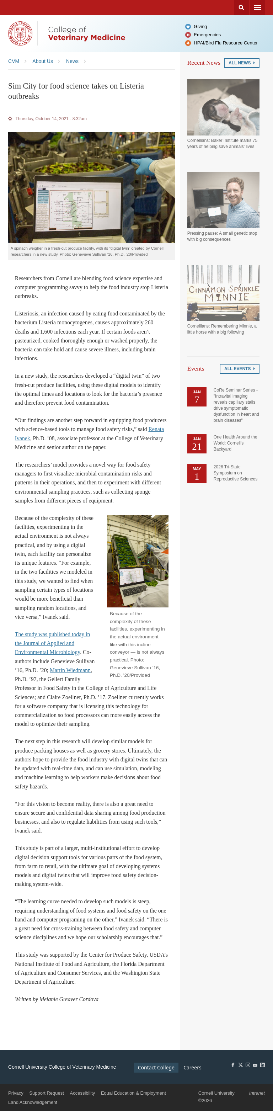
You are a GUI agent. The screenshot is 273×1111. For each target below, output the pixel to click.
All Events (239, 368)
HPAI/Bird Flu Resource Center (226, 43)
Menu (257, 7)
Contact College (156, 1067)
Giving (200, 26)
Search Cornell (241, 7)
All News (242, 62)
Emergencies (207, 34)
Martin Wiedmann (70, 670)
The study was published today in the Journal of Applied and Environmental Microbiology (52, 643)
